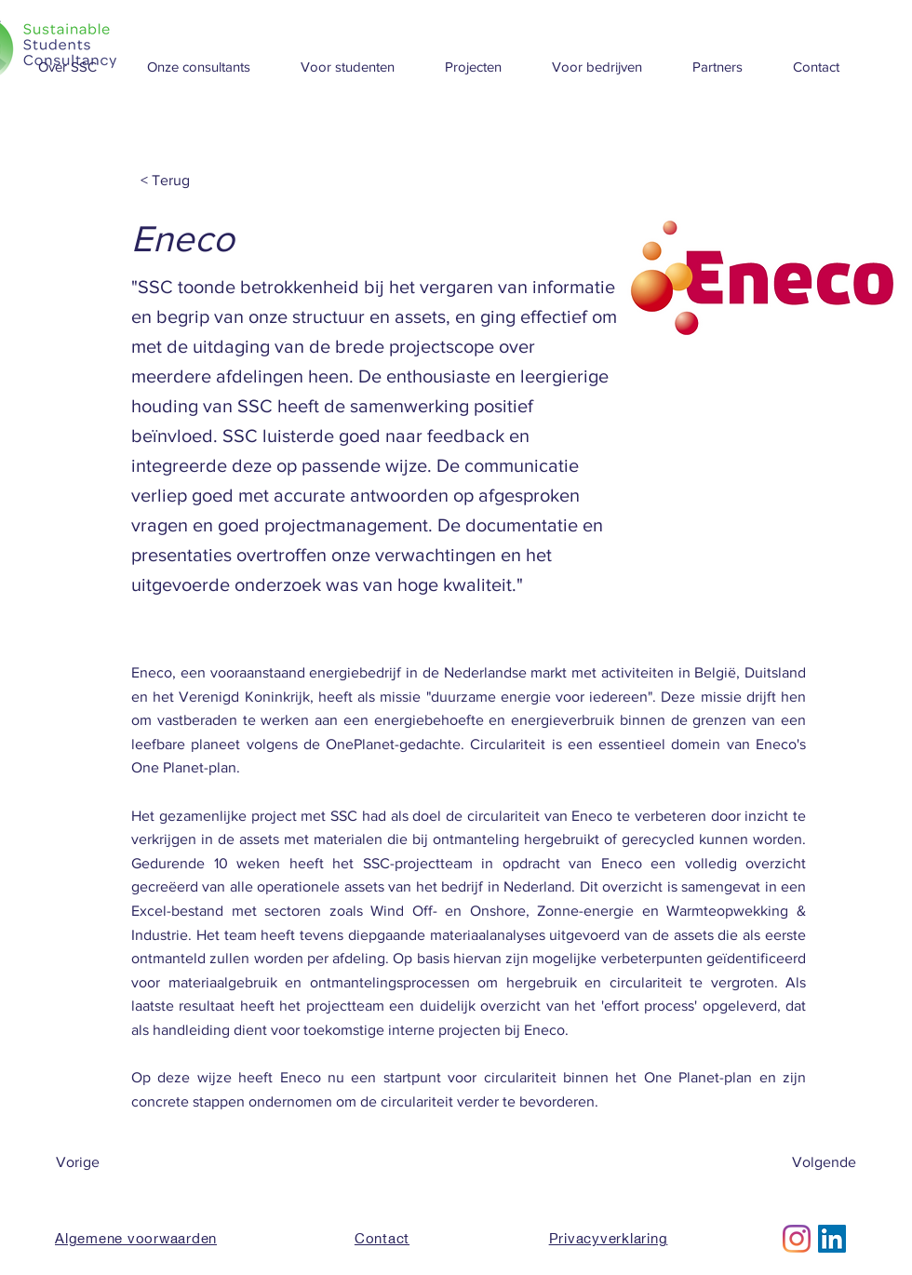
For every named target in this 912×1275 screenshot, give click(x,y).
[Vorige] (117, 1162)
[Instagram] (797, 1239)
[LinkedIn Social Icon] (832, 1239)
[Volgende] (809, 1162)
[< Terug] (202, 180)
